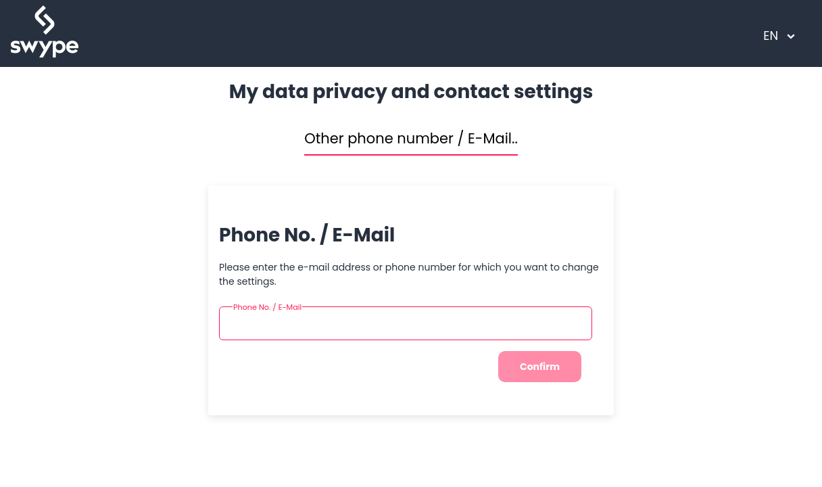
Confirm (540, 366)
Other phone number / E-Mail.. (411, 138)
